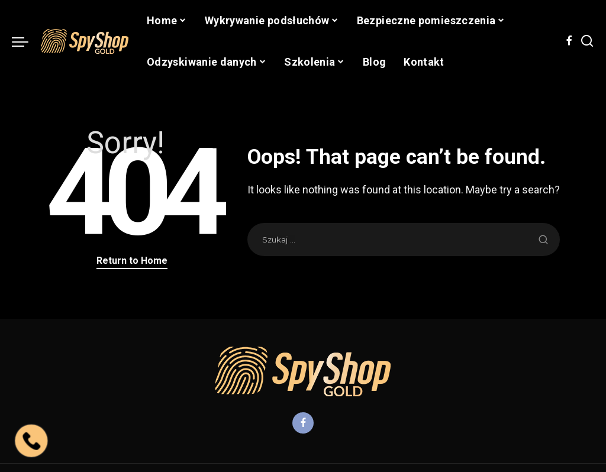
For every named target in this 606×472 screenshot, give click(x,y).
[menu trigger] (26, 41)
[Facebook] (569, 41)
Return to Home (131, 260)
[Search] (587, 41)
